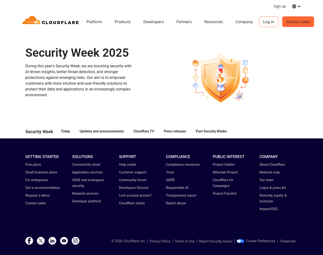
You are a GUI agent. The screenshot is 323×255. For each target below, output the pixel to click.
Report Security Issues (215, 241)
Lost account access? (135, 195)
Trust (170, 172)
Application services (87, 172)
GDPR (170, 180)
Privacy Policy (160, 241)
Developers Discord (133, 188)
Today (65, 131)
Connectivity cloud (86, 164)
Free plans (33, 164)
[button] (220, 78)
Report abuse (176, 203)
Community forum (132, 180)
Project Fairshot (225, 193)
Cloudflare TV (143, 131)
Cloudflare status (132, 203)
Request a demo (37, 195)
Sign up (280, 6)
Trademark (288, 241)
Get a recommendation (42, 188)
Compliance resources (183, 164)
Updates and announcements (102, 131)
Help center (127, 164)
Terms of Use (185, 241)
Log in (268, 21)
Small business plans (41, 172)
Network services (85, 193)
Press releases (175, 131)
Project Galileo (224, 164)
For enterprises (36, 180)
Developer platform (86, 201)
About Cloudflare (272, 164)
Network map (270, 172)
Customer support (132, 172)
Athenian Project (225, 172)
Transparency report (181, 195)
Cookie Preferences (256, 241)
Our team (267, 180)
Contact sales (298, 21)
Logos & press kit (273, 188)
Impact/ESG (269, 209)
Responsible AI (177, 188)
